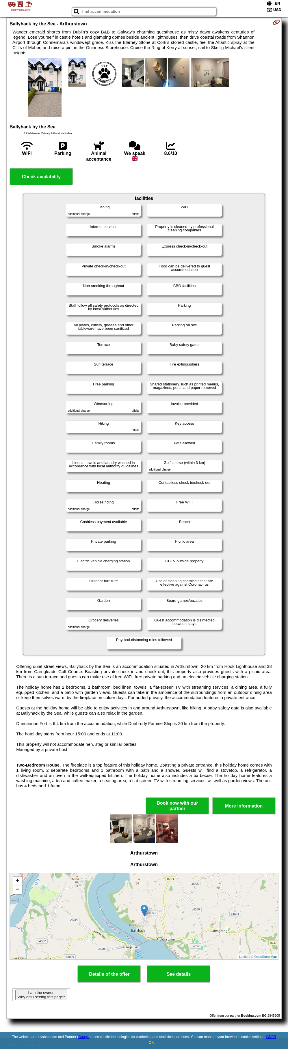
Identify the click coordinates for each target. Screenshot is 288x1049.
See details (179, 974)
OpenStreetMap (265, 956)
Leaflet (243, 956)
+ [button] (18, 881)
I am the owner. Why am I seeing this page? (41, 994)
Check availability (41, 176)
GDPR (271, 1037)
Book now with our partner (177, 806)
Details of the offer (109, 974)
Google (84, 1037)
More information (244, 805)
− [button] (18, 889)
